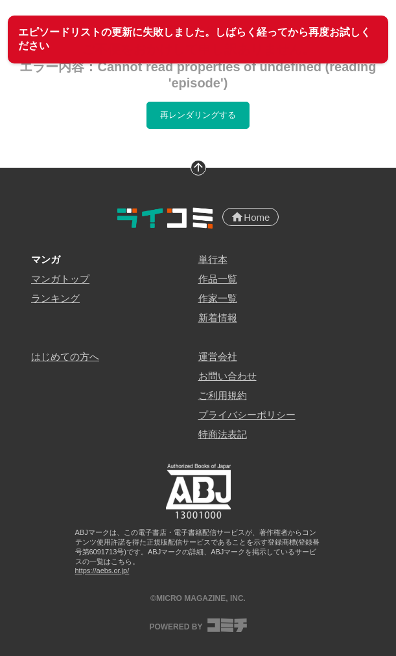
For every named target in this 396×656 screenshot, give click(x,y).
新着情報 (217, 317)
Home (250, 216)
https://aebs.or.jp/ (102, 570)
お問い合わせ (227, 375)
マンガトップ (60, 278)
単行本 (212, 259)
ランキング (55, 298)
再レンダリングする (198, 115)
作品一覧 (217, 278)
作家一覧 (217, 298)
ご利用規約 (222, 395)
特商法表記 (222, 434)
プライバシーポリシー (247, 414)
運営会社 (217, 356)
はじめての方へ (65, 356)
